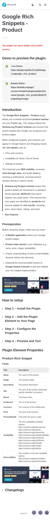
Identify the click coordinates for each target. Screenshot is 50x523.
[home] (9, 5)
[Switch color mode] (32, 5)
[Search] (40, 5)
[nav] (45, 4)
